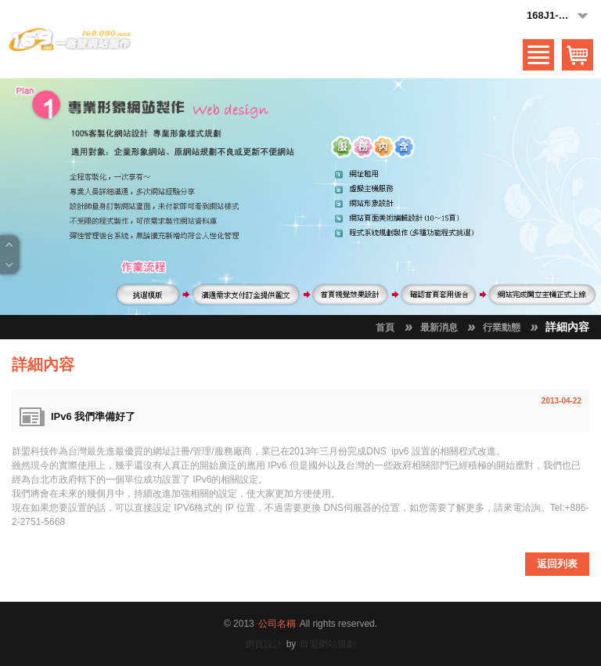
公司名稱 (277, 623)
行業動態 (501, 327)
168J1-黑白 (558, 16)
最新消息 (439, 327)
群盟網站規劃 (328, 644)
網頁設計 (264, 644)
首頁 (385, 327)
